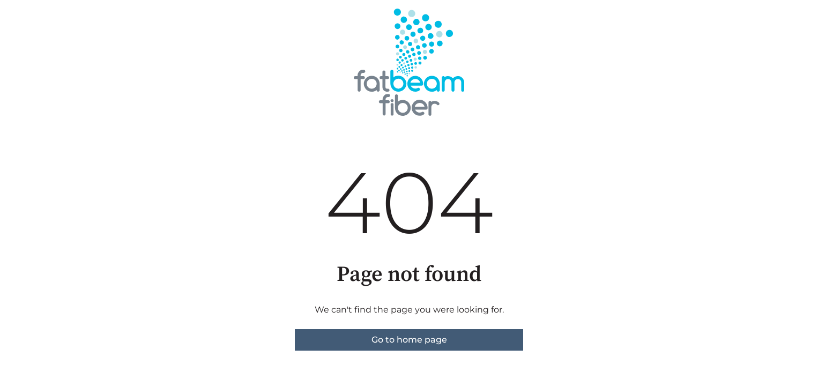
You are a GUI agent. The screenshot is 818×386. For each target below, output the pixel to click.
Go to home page (409, 340)
